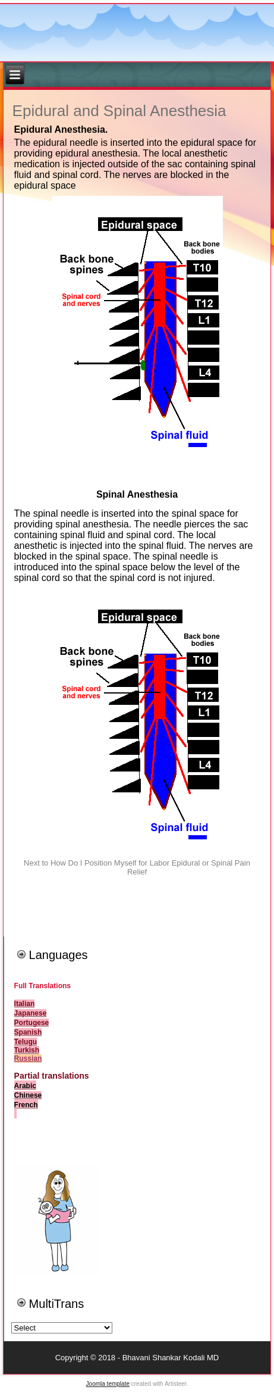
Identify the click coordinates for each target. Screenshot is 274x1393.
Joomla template (108, 1383)
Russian (28, 1058)
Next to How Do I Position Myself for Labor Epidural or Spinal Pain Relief (137, 867)
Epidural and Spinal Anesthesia (119, 111)
